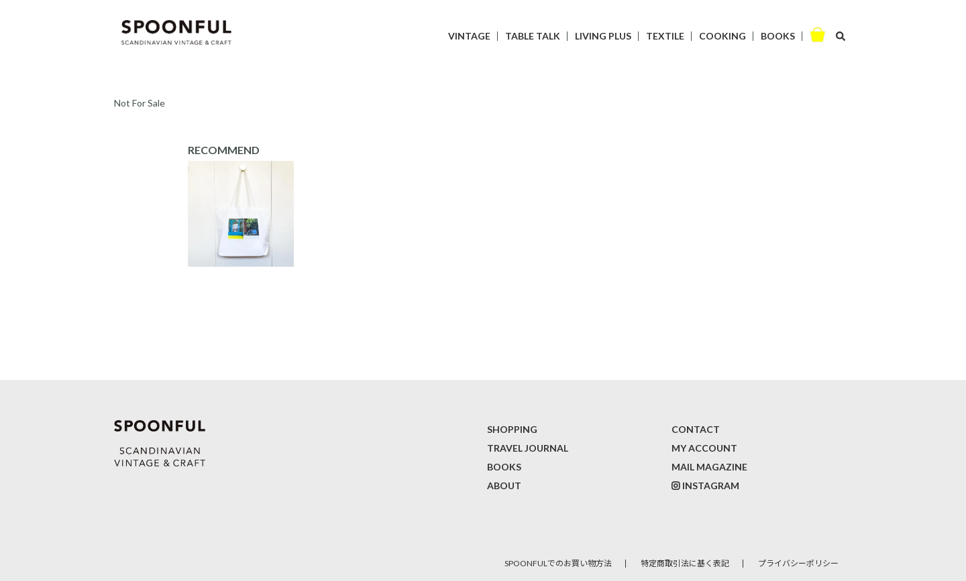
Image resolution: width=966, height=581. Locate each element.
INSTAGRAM (710, 485)
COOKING (722, 36)
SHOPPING (512, 429)
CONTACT (696, 429)
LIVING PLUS (603, 36)
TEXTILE (665, 36)
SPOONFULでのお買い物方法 (558, 563)
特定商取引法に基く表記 (685, 563)
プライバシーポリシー (798, 563)
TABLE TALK (532, 36)
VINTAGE (469, 36)
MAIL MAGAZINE (709, 466)
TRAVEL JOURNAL (527, 448)
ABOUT (504, 485)
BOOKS (778, 36)
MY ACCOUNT (704, 448)
